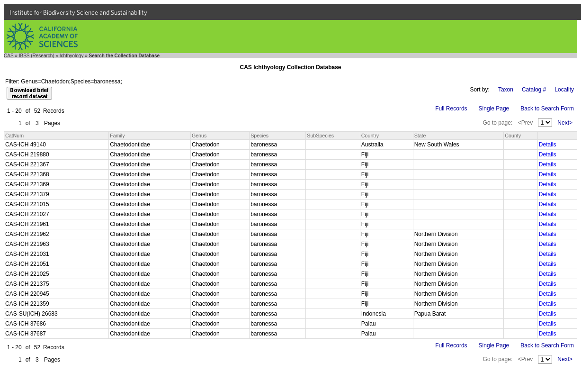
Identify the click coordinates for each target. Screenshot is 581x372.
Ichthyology (72, 55)
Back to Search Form (547, 108)
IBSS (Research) (36, 55)
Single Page (494, 108)
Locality (564, 89)
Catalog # (534, 89)
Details (547, 144)
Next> (564, 122)
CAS (9, 55)
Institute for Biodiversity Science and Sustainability (78, 12)
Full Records (451, 108)
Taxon (505, 89)
